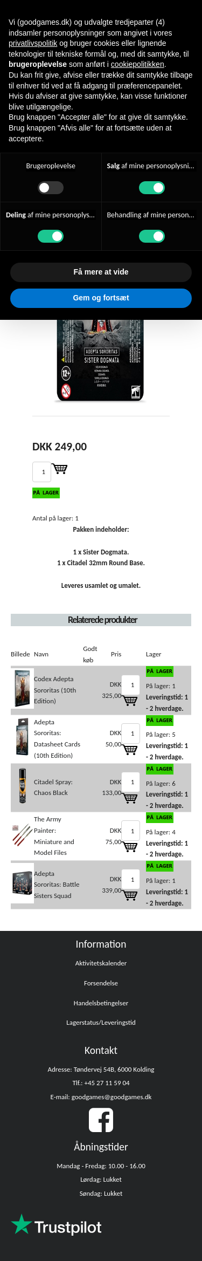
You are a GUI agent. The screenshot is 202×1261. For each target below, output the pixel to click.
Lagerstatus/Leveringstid (101, 1022)
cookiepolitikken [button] (137, 64)
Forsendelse (101, 983)
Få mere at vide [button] (101, 272)
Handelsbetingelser (101, 1003)
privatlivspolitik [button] (33, 43)
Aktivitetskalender (101, 963)
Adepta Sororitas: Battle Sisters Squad (56, 884)
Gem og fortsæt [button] (101, 297)
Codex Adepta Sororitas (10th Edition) (55, 690)
